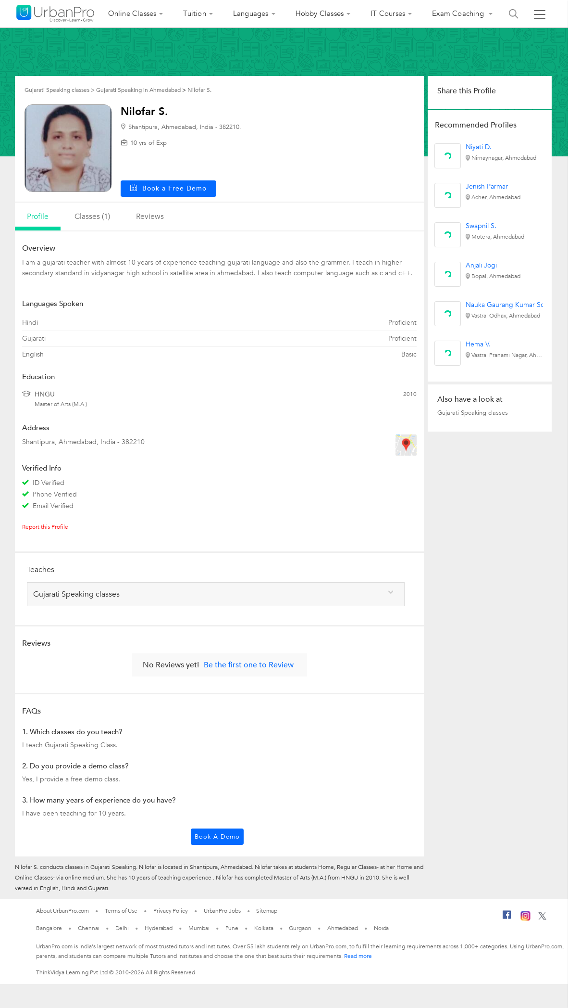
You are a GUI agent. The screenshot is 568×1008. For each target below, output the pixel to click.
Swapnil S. (481, 225)
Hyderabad (159, 928)
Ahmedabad (342, 928)
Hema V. (478, 344)
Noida (381, 928)
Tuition (194, 13)
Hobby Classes (320, 13)
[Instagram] (525, 919)
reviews (150, 216)
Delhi (122, 928)
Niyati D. (479, 147)
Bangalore (49, 928)
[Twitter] (542, 918)
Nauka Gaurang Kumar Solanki (512, 304)
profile (38, 216)
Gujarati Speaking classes (472, 412)
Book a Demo (217, 836)
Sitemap (266, 911)
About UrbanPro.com (62, 911)
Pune (232, 928)
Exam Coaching (459, 13)
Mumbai (198, 928)
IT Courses (387, 13)
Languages (251, 13)
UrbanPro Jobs (222, 911)
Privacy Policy (170, 911)
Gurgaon (300, 928)
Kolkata (263, 928)
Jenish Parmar (487, 186)
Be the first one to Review (249, 665)
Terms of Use (121, 911)
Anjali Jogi (481, 265)
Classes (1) (92, 216)
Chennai (88, 928)
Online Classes (132, 13)
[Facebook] (507, 918)
